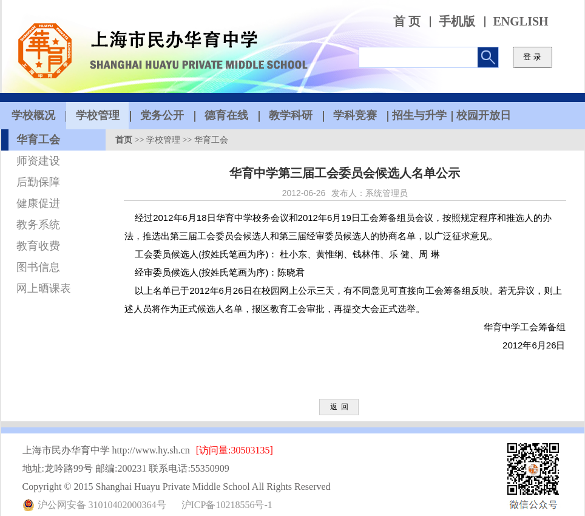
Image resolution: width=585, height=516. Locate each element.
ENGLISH (521, 21)
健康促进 (38, 203)
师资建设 (38, 161)
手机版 (457, 21)
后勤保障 (38, 182)
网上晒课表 (43, 288)
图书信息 (38, 267)
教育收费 (38, 246)
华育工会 (38, 140)
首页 (123, 139)
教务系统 (38, 225)
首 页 (407, 21)
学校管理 (163, 139)
